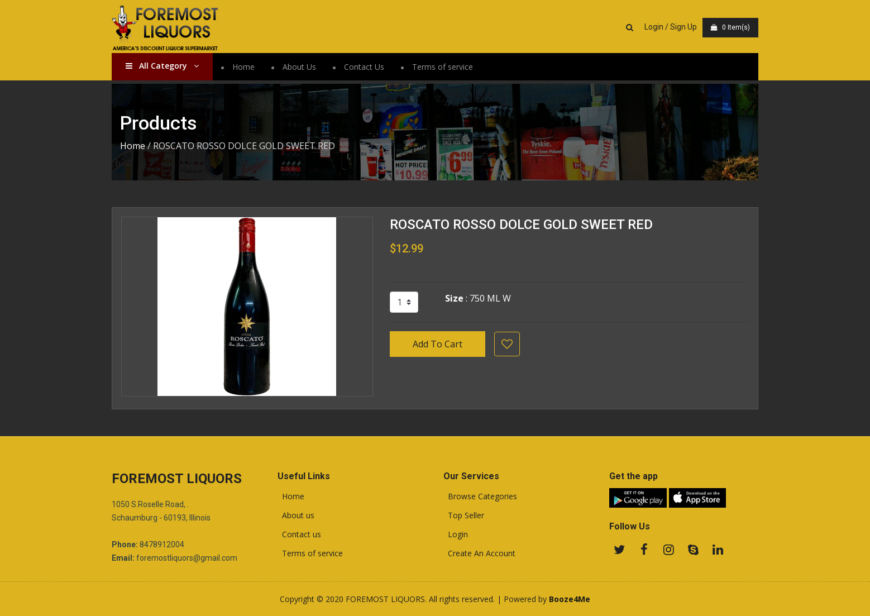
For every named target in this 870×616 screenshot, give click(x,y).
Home (243, 66)
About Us (299, 66)
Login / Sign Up (670, 26)
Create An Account (479, 553)
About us (296, 515)
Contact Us (364, 66)
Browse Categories (480, 496)
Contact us (299, 534)
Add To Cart (437, 344)
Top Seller (463, 515)
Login (455, 534)
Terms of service (442, 66)
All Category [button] (162, 65)
